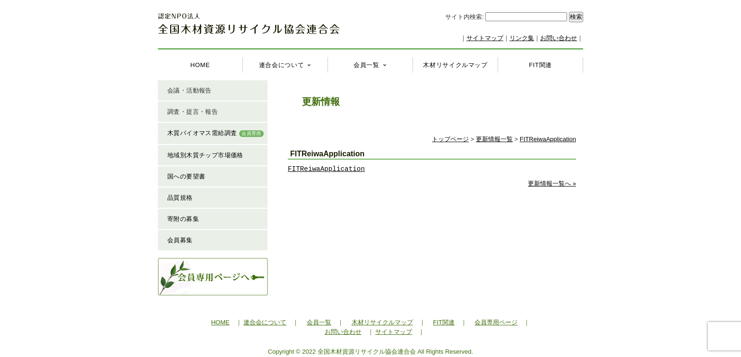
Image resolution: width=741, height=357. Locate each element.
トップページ (450, 139)
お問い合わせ (558, 38)
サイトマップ (484, 38)
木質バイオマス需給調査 (215, 133)
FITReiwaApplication (548, 139)
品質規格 (180, 197)
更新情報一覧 (494, 139)
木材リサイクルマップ (455, 64)
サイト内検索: (465, 16)
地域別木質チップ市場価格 (205, 155)
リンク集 (521, 38)
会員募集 (180, 240)
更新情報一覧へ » (552, 183)
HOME (200, 64)
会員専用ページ (495, 322)
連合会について (281, 64)
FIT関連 (540, 64)
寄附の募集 (183, 218)
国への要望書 (186, 176)
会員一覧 (366, 64)
